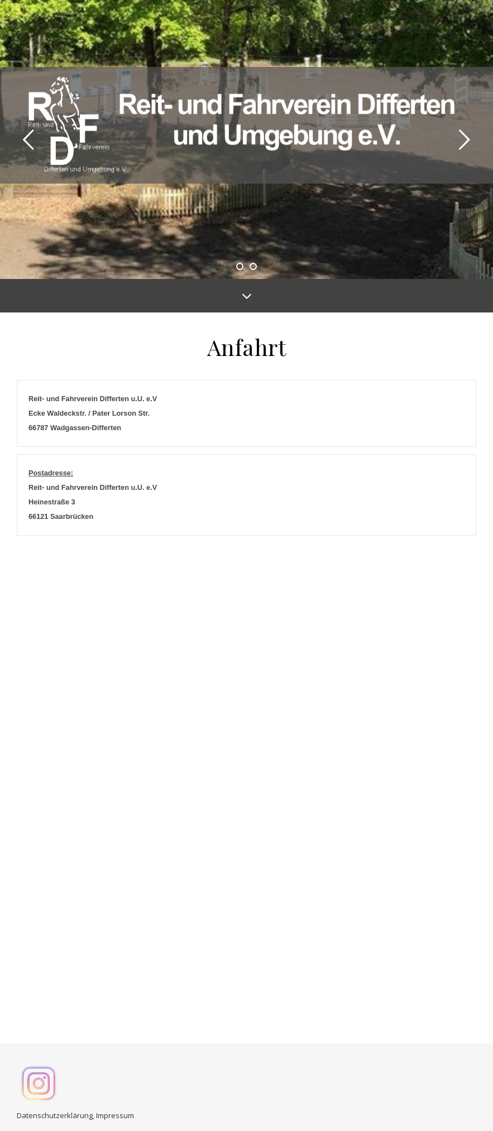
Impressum (115, 1111)
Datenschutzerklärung (55, 1111)
